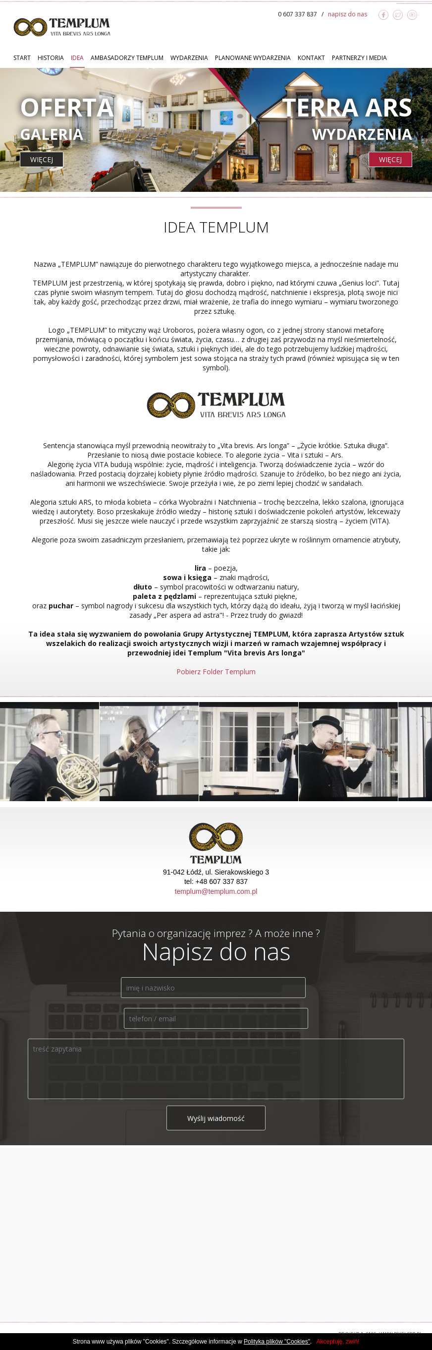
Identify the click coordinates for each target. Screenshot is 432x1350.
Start (22, 58)
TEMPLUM (61, 27)
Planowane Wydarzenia (253, 58)
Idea (77, 58)
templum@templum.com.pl (216, 891)
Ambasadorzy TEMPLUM (127, 58)
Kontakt (311, 58)
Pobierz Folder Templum (216, 671)
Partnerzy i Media (359, 58)
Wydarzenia (189, 58)
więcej (41, 159)
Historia (51, 58)
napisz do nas (347, 14)
